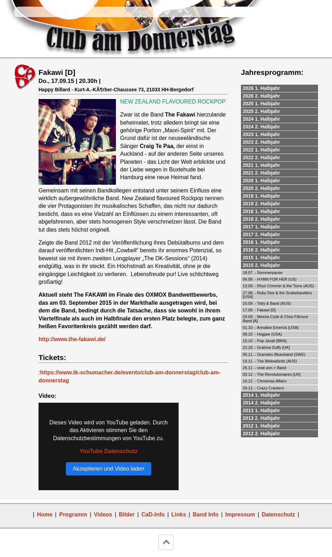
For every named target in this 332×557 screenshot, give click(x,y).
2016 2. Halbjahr (261, 250)
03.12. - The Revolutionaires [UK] (271, 374)
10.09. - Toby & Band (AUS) (267, 303)
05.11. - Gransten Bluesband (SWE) (274, 354)
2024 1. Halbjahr (261, 119)
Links (184, 12)
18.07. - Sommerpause (263, 272)
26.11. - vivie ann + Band (264, 368)
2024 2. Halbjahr (261, 126)
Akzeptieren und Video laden (108, 469)
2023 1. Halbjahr (261, 134)
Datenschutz (278, 514)
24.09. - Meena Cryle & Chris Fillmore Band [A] (275, 319)
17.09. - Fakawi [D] (259, 310)
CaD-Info (129, 12)
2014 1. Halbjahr (261, 395)
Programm (54, 12)
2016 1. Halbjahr (261, 242)
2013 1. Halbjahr (261, 410)
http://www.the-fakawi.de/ (72, 339)
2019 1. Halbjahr (261, 196)
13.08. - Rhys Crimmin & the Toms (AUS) (278, 286)
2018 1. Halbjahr (261, 211)
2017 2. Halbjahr (261, 234)
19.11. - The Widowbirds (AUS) (270, 361)
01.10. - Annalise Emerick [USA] (270, 327)
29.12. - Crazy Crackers (263, 388)
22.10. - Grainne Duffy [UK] (266, 347)
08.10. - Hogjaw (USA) (262, 334)
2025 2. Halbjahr (261, 111)
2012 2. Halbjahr (261, 433)
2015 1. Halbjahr (261, 257)
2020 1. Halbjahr (261, 180)
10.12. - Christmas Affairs (264, 381)
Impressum (240, 514)
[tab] (279, 88)
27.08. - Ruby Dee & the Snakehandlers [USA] (277, 295)
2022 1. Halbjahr (261, 150)
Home (27, 12)
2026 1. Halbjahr (261, 88)
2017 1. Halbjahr (261, 227)
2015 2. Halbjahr (261, 265)
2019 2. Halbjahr (261, 203)
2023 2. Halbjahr (261, 142)
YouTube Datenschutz (108, 451)
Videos (82, 12)
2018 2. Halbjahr (261, 219)
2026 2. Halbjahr (261, 96)
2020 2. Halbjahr (261, 188)
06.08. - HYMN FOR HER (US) (270, 279)
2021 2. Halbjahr (261, 173)
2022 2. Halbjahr (261, 157)
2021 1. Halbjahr (261, 165)
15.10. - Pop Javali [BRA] (264, 341)
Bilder (104, 12)
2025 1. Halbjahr (261, 103)
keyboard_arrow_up (166, 542)
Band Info (159, 12)
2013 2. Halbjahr (261, 418)
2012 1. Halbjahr (261, 426)
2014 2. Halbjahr (261, 403)
